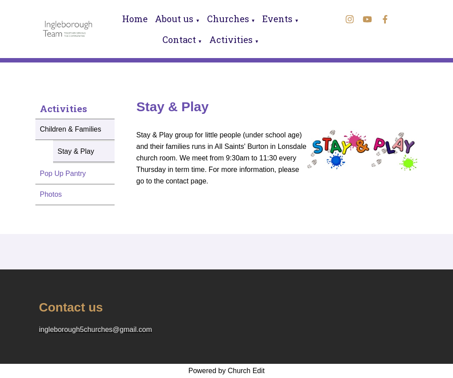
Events (277, 18)
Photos (51, 194)
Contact (179, 39)
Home (135, 18)
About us (174, 18)
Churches (228, 18)
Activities (231, 39)
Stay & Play (76, 151)
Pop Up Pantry (63, 173)
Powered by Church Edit (226, 370)
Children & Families (70, 129)
